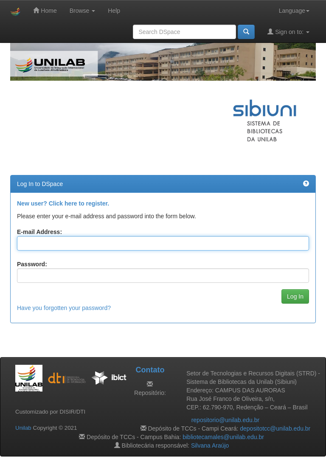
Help (114, 10)
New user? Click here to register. (63, 203)
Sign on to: (288, 31)
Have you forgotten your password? (64, 307)
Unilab (23, 428)
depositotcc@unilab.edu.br (275, 428)
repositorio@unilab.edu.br (225, 420)
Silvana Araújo (210, 445)
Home (44, 10)
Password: (32, 264)
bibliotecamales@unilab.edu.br (223, 437)
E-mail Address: (39, 231)
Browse (83, 10)
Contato (149, 370)
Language (294, 10)
